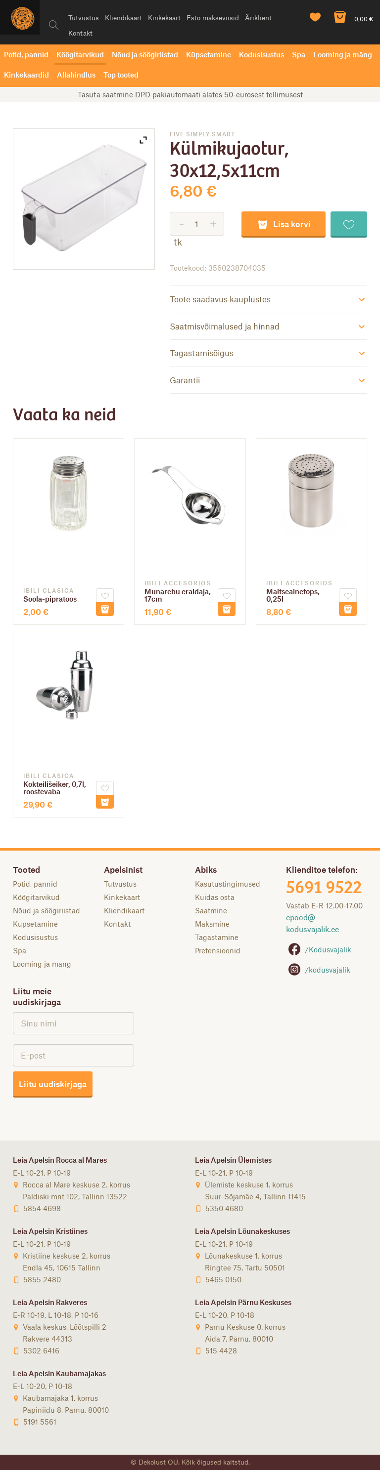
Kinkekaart (164, 17)
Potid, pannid (26, 54)
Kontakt (80, 33)
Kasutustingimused (227, 883)
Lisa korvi (283, 223)
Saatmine (211, 910)
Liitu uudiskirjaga (53, 1084)
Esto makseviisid (213, 17)
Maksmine (212, 923)
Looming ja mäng (342, 54)
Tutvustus (83, 17)
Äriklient (258, 17)
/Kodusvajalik (318, 949)
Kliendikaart (123, 17)
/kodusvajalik (318, 969)
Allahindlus (76, 74)
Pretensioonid (217, 950)
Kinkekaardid (26, 74)
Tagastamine (216, 937)
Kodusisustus (261, 54)
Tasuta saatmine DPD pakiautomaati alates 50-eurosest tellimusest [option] (190, 94)
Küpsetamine (208, 54)
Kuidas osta (215, 897)
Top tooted (121, 74)
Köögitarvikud (80, 54)
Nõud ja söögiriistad (145, 54)
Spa (298, 54)
